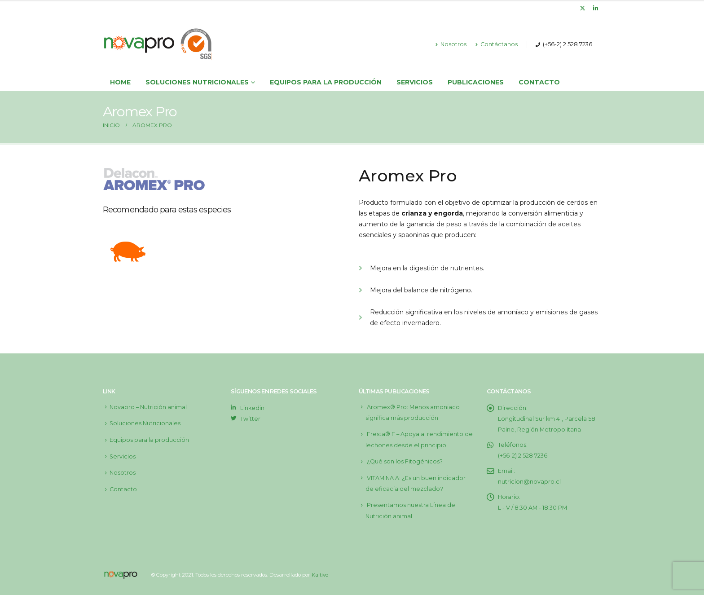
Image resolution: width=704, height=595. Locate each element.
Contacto (539, 82)
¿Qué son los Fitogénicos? (405, 461)
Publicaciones (476, 82)
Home (120, 82)
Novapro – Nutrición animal (148, 407)
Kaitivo (320, 575)
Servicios (414, 82)
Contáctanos (496, 44)
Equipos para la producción (326, 82)
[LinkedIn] (595, 8)
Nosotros (451, 44)
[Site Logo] (159, 44)
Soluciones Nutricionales (145, 423)
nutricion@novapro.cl (529, 481)
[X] (583, 8)
